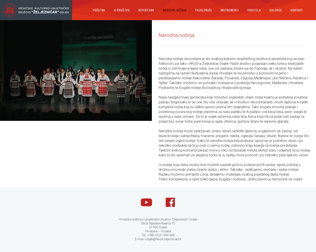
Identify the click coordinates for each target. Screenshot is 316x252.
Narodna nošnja (175, 10)
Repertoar (146, 10)
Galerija (275, 10)
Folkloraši (203, 10)
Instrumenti (230, 10)
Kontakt (297, 10)
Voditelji (254, 10)
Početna (99, 10)
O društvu (122, 10)
